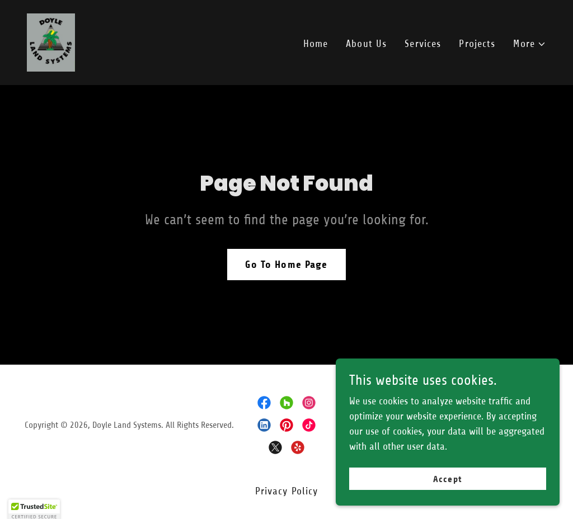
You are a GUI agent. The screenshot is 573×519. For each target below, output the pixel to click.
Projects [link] (477, 43)
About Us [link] (366, 43)
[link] (51, 42)
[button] (529, 43)
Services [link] (423, 43)
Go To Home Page (286, 264)
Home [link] (315, 43)
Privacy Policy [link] (286, 491)
